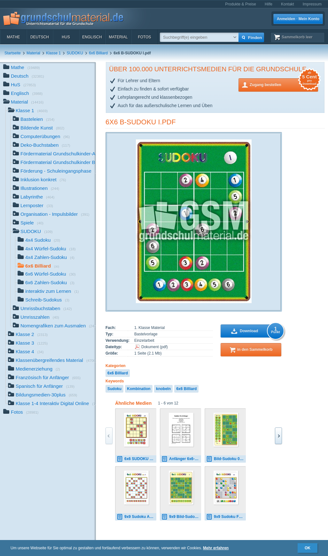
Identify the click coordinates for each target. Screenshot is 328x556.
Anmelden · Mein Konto (298, 19)
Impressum (312, 4)
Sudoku (114, 389)
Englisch (92, 37)
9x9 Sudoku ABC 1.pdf (136, 517)
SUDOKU (74, 53)
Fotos (144, 37)
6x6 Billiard (98, 53)
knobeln (163, 389)
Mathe (13, 37)
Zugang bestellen (284, 84)
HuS (66, 37)
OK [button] (307, 548)
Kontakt (287, 4)
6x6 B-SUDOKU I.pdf (140, 122)
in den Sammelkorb (255, 349)
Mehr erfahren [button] (216, 548)
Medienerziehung (34, 369)
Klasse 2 (28, 335)
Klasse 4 (26, 352)
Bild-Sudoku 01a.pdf (226, 459)
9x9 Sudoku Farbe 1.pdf (226, 517)
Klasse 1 (53, 53)
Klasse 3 (28, 344)
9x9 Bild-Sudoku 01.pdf (181, 517)
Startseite (12, 53)
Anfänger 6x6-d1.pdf (181, 459)
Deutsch (39, 37)
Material (118, 37)
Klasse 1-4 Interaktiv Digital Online (52, 404)
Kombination (138, 389)
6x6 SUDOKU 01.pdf (136, 459)
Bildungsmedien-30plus (42, 395)
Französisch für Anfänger (44, 378)
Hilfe (268, 4)
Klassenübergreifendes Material (52, 361)
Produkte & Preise (240, 4)
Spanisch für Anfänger (41, 387)
